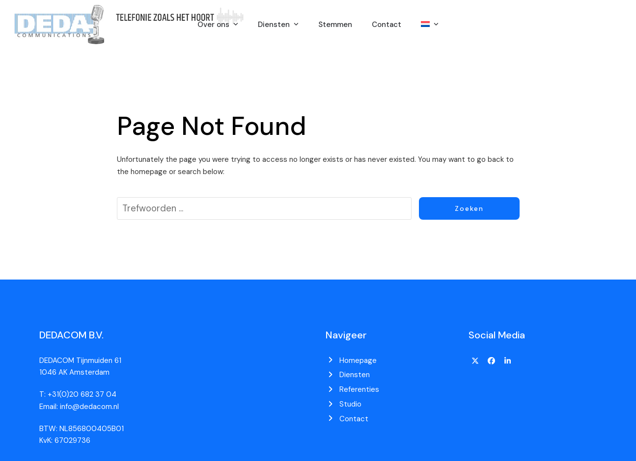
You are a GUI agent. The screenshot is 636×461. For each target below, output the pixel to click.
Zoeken (469, 208)
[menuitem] (430, 24)
